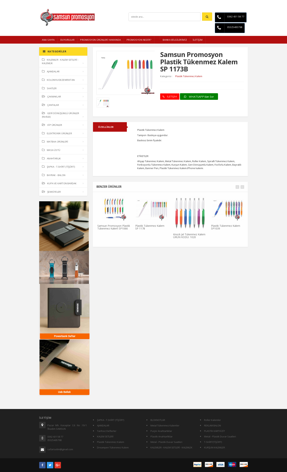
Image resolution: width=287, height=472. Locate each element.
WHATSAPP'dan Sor (199, 96)
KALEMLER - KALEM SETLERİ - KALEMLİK (60, 61)
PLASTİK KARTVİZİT (214, 431)
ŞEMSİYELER (51, 191)
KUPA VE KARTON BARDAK (59, 183)
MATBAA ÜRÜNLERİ (55, 141)
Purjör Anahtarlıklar (161, 431)
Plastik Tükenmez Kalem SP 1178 (149, 229)
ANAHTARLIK (51, 158)
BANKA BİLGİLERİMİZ (175, 39)
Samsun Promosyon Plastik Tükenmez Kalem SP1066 (113, 229)
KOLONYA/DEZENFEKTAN (58, 80)
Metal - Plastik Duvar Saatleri (166, 442)
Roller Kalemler (212, 420)
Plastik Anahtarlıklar (161, 436)
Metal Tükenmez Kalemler (164, 425)
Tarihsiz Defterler (106, 431)
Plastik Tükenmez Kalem (110, 442)
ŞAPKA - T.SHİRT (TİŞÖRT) (58, 166)
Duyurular (67, 39)
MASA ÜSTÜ (51, 150)
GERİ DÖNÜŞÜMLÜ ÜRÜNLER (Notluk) (60, 115)
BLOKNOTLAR (157, 420)
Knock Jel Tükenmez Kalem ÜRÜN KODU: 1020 (189, 237)
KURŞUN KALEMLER (214, 447)
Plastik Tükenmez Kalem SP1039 (225, 229)
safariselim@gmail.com (60, 449)
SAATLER (49, 88)
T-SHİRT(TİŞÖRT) (213, 442)
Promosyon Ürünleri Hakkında (100, 39)
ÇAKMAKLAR (51, 96)
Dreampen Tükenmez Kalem (113, 447)
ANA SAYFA (48, 39)
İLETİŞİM (198, 39)
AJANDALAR (50, 71)
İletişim (244, 2)
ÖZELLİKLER (106, 127)
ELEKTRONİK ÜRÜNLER (57, 133)
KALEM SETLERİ (105, 436)
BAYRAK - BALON (53, 175)
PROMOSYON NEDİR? (139, 39)
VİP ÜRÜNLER (52, 125)
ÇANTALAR (50, 105)
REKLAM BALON (212, 425)
